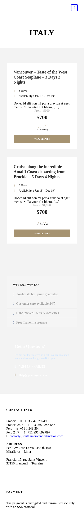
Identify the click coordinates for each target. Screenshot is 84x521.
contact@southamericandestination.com (36, 436)
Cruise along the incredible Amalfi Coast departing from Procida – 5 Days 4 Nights (40, 171)
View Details (42, 139)
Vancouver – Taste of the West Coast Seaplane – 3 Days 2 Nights (40, 77)
